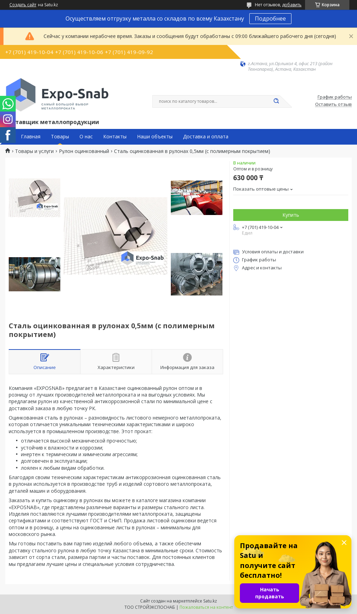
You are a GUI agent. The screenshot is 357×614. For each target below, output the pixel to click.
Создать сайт (22, 4)
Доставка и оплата (205, 136)
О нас (86, 136)
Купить (290, 215)
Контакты (115, 136)
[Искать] (276, 101)
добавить (292, 5)
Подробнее (270, 18)
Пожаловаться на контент (206, 607)
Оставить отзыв (333, 104)
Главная (30, 136)
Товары (60, 136)
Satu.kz (210, 601)
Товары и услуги (34, 151)
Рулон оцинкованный (84, 151)
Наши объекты (155, 136)
